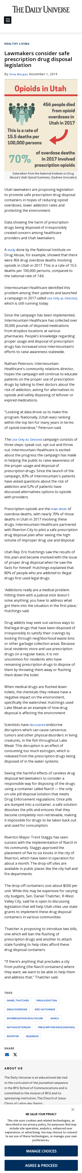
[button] (72, 1109)
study (11, 249)
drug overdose (17, 1009)
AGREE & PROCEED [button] (41, 1165)
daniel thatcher (18, 1000)
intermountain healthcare (25, 1018)
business (32, 1036)
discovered (38, 724)
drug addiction (46, 1000)
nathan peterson (18, 1027)
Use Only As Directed (29, 439)
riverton (13, 1036)
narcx (55, 1018)
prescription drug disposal (56, 1027)
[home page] (41, 11)
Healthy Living (17, 44)
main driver (60, 508)
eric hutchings (45, 1009)
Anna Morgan (19, 74)
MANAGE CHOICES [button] (41, 1151)
